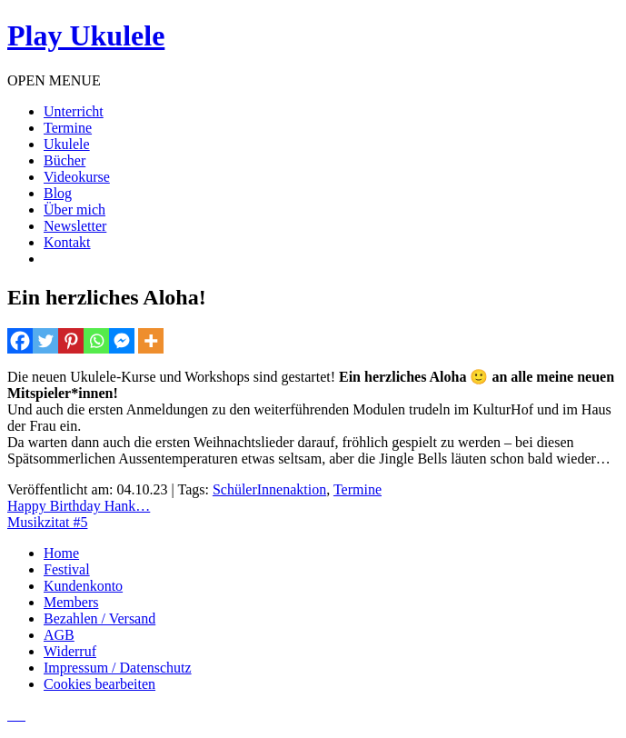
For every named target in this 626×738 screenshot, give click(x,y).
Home (61, 553)
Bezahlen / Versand (99, 618)
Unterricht (74, 111)
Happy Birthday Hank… (78, 506)
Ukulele (67, 144)
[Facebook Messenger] (121, 341)
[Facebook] (20, 341)
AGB (59, 635)
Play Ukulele (85, 35)
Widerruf (70, 651)
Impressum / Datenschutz (118, 667)
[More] (150, 341)
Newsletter (75, 226)
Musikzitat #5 (47, 522)
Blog (58, 193)
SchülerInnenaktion (269, 489)
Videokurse (77, 176)
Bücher (64, 160)
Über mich (74, 209)
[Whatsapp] (96, 341)
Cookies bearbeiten (99, 684)
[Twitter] (45, 341)
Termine (68, 127)
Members (71, 602)
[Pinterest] (71, 341)
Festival (67, 569)
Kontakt (67, 242)
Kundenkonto (83, 585)
